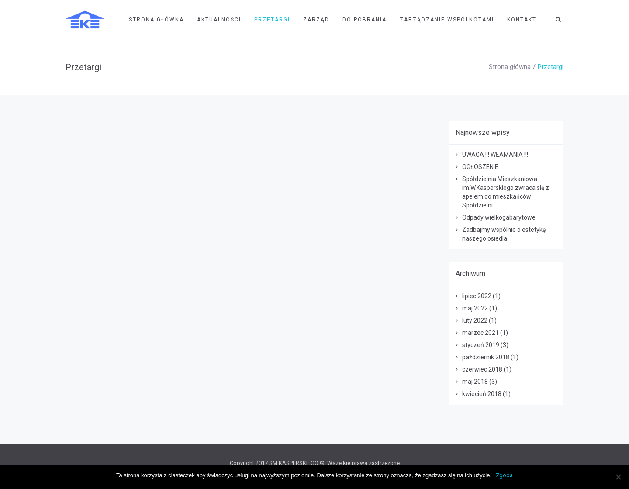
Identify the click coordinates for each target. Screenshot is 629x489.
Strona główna (510, 67)
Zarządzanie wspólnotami (447, 20)
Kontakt (521, 20)
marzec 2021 (480, 332)
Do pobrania (364, 20)
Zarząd (316, 20)
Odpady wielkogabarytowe (499, 217)
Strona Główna (156, 20)
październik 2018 (485, 357)
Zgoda (504, 475)
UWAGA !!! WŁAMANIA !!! (495, 154)
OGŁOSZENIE (480, 166)
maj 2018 (475, 381)
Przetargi (272, 20)
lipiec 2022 (476, 296)
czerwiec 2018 (482, 369)
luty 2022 (474, 320)
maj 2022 (475, 308)
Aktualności (219, 20)
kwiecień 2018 (481, 393)
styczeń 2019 (480, 344)
